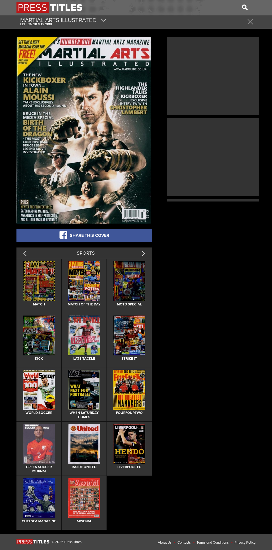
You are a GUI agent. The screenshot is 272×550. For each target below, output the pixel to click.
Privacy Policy (245, 542)
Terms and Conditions (213, 542)
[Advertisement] (213, 75)
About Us (165, 542)
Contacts (184, 542)
